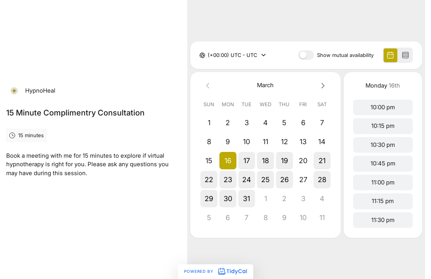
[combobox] (208, 55)
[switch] (306, 55)
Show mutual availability (345, 55)
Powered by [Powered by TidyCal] (215, 271)
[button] (227, 160)
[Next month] (321, 85)
